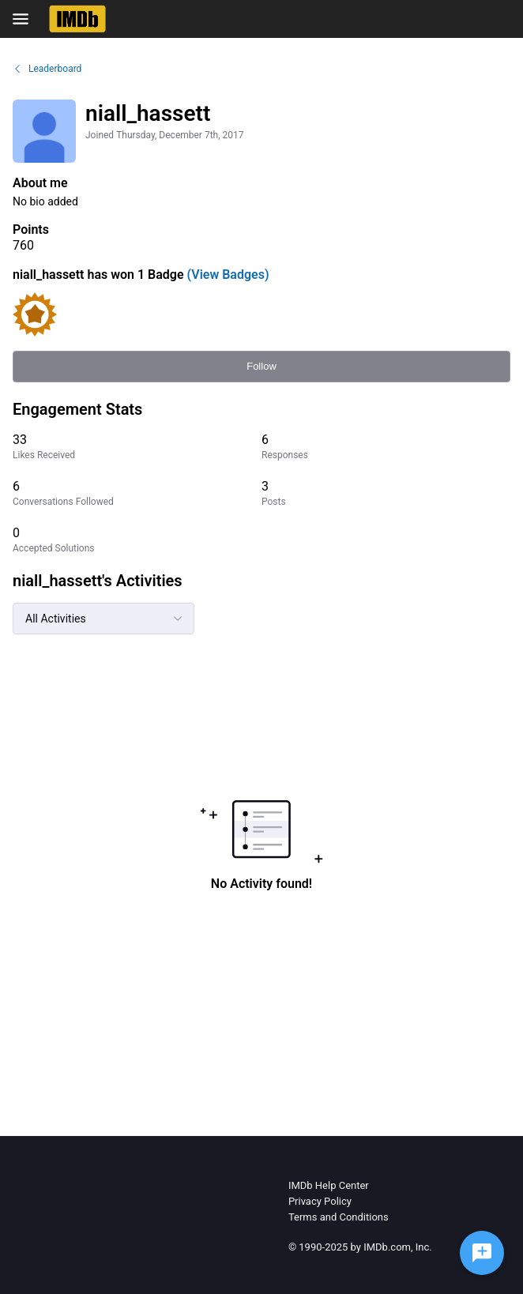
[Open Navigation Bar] (25, 19)
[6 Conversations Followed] (137, 493)
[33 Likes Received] (137, 446)
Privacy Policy (320, 1201)
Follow (261, 366)
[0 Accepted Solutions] (137, 540)
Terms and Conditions (338, 1217)
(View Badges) (226, 274)
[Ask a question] (482, 1253)
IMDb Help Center (328, 1185)
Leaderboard (47, 68)
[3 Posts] (386, 493)
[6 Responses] (386, 446)
